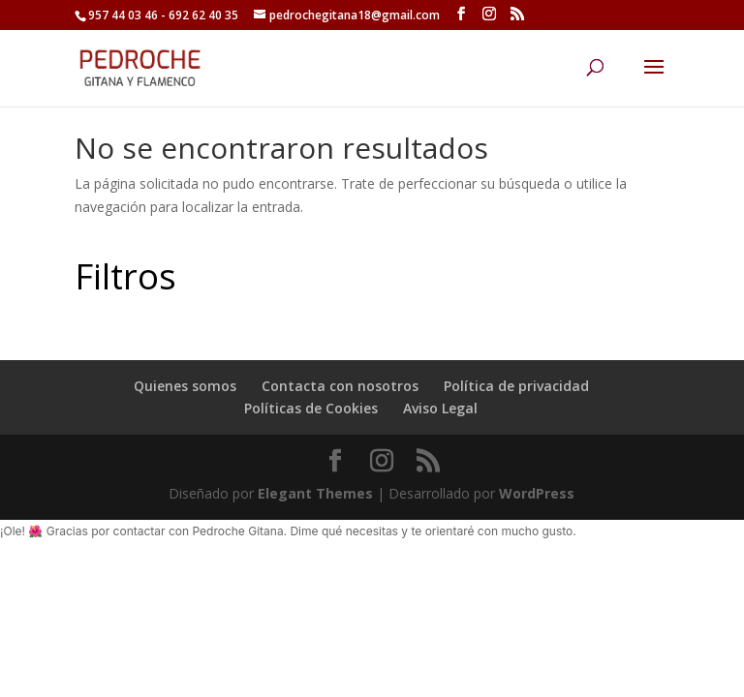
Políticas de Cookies (311, 408)
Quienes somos (185, 386)
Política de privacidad (516, 386)
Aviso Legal (440, 408)
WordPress (536, 493)
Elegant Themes (315, 493)
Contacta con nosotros (340, 386)
